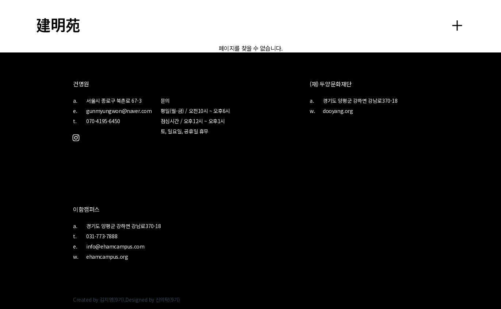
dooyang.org (338, 110)
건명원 (81, 83)
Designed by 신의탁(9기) (152, 299)
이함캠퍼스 (86, 209)
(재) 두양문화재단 (331, 83)
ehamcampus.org (107, 256)
